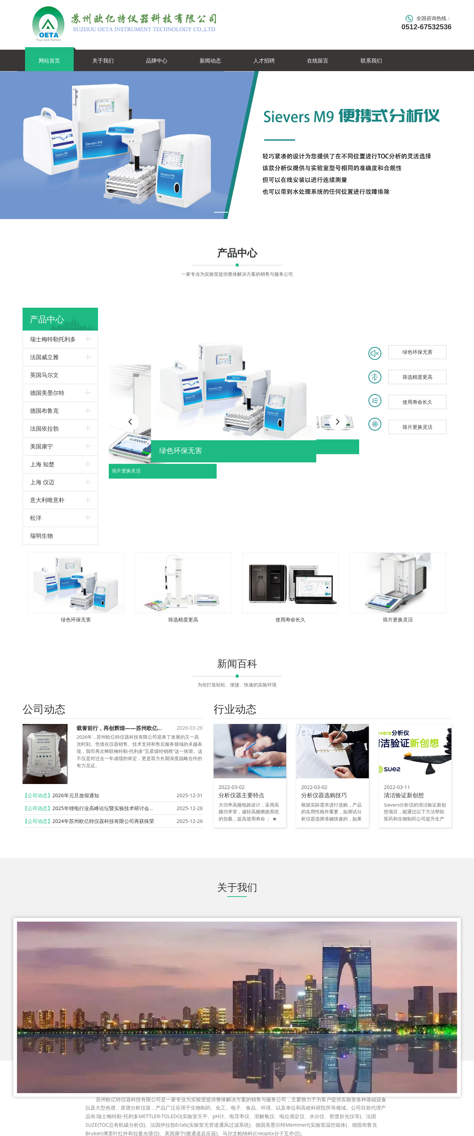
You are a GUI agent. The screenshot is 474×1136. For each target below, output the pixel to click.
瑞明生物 (41, 536)
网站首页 (49, 60)
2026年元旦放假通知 (76, 795)
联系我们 (371, 60)
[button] (338, 422)
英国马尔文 (44, 375)
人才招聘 (264, 60)
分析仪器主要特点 (241, 795)
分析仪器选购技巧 (324, 795)
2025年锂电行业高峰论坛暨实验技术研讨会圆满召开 (111, 808)
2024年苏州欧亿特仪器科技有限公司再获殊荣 (103, 821)
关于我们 (103, 60)
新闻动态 (210, 60)
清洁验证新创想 (404, 795)
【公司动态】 (38, 795)
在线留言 (317, 60)
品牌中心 (156, 60)
